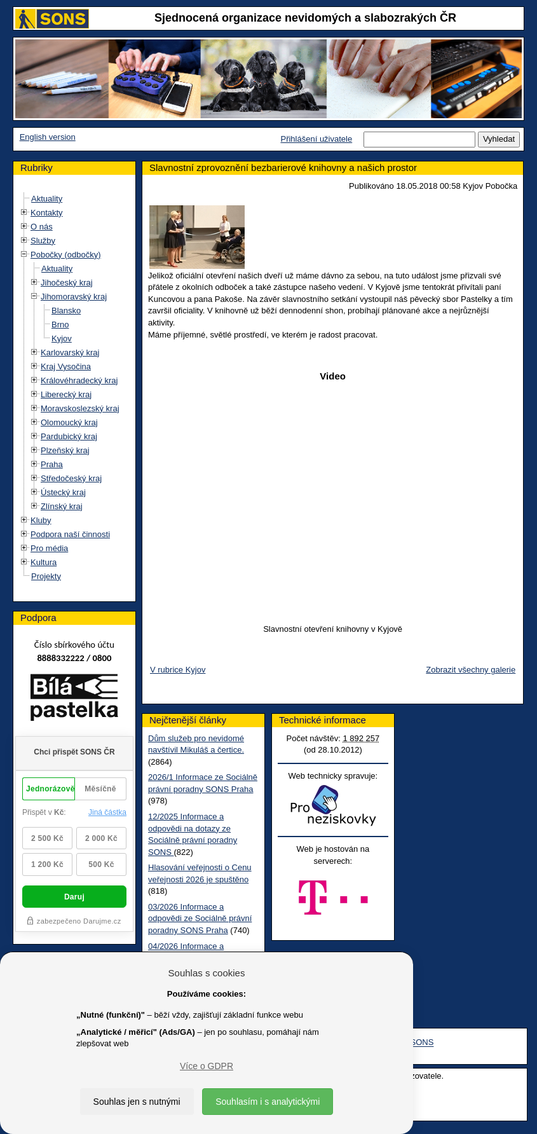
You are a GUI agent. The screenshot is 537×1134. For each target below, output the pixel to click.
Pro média (49, 548)
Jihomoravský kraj (74, 296)
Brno (60, 324)
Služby (43, 240)
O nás (42, 226)
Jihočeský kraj (67, 282)
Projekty (46, 576)
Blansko (66, 310)
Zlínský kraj (62, 506)
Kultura (44, 562)
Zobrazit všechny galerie (470, 669)
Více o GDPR (206, 1066)
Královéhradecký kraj (79, 380)
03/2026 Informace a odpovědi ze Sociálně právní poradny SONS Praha (200, 918)
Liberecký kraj (66, 394)
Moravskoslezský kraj (80, 408)
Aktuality (46, 198)
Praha (52, 464)
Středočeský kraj (71, 478)
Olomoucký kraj (69, 422)
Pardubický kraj (69, 436)
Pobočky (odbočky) (66, 254)
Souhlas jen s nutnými (136, 1101)
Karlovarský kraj (70, 352)
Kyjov (61, 338)
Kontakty (47, 212)
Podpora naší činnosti (70, 534)
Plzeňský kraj (65, 450)
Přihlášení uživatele (316, 139)
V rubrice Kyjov (177, 669)
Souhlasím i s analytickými (267, 1101)
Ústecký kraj (63, 492)
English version (48, 137)
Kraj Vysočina (66, 366)
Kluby (41, 520)
